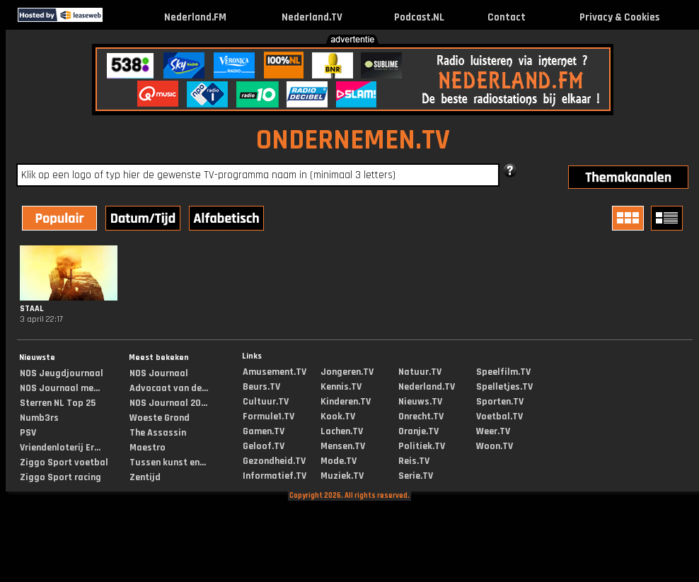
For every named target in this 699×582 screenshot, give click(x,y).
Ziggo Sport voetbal (64, 462)
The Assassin (157, 432)
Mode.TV (338, 461)
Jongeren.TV (347, 372)
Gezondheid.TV (274, 461)
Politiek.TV (421, 446)
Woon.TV (494, 446)
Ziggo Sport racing (60, 477)
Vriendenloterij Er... (60, 447)
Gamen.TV (263, 431)
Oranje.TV (418, 431)
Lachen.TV (341, 431)
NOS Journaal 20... (168, 403)
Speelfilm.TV (503, 372)
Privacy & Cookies (619, 17)
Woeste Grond (159, 418)
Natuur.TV (419, 372)
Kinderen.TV (345, 401)
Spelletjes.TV (504, 386)
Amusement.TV (274, 372)
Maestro (147, 447)
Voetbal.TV (499, 416)
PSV (28, 432)
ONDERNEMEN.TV (353, 140)
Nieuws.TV (420, 401)
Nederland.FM (195, 17)
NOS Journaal (158, 373)
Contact (506, 17)
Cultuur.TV (266, 401)
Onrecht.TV (421, 416)
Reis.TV (413, 461)
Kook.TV (337, 416)
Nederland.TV (312, 17)
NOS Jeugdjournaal (61, 373)
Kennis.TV (341, 386)
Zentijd (145, 477)
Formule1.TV (268, 416)
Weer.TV (493, 431)
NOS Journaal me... (60, 388)
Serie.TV (415, 476)
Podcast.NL (419, 17)
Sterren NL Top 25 (58, 403)
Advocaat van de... (168, 388)
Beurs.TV (261, 386)
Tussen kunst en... (167, 462)
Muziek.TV (342, 476)
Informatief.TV (274, 476)
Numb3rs (39, 418)
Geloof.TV (263, 446)
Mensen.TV (342, 446)
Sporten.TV (500, 401)
